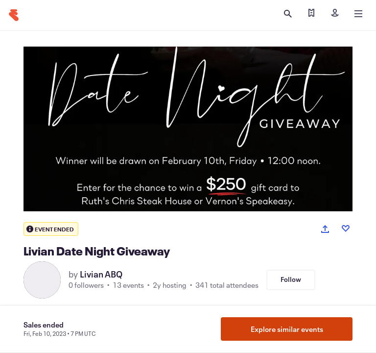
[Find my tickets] (311, 14)
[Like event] (345, 228)
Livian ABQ (101, 274)
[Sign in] (335, 14)
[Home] (14, 15)
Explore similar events (287, 329)
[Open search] (288, 14)
